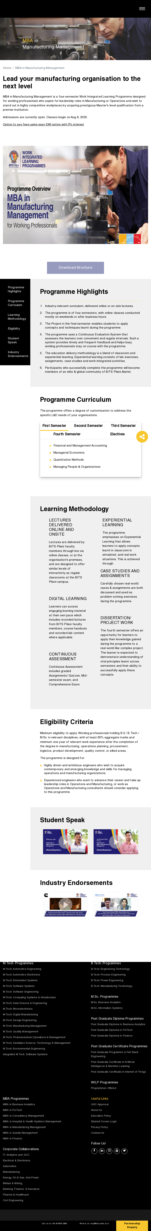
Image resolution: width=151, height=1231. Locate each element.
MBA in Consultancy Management (23, 1116)
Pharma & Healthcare (16, 1195)
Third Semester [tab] (123, 426)
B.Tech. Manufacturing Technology (111, 986)
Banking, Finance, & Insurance (21, 1189)
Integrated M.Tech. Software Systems (25, 1055)
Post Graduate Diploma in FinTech (112, 1030)
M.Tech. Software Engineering (21, 992)
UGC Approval (100, 1105)
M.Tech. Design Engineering (20, 1020)
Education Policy (101, 1116)
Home (7, 68)
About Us (96, 1110)
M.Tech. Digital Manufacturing (20, 1015)
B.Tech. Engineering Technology (110, 969)
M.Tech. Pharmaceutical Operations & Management (34, 1037)
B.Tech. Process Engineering (108, 975)
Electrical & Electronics (16, 1161)
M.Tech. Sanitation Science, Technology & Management (36, 1043)
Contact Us (97, 1133)
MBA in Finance (12, 1139)
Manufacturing (11, 1172)
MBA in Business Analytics (19, 1105)
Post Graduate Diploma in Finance (112, 1036)
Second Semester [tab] (88, 426)
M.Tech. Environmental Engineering (24, 1049)
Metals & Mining (12, 1184)
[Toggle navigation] (142, 8)
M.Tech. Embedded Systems (20, 981)
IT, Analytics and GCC (16, 1155)
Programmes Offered (103, 1088)
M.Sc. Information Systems (107, 1008)
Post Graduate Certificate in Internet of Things (118, 1072)
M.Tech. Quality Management (20, 1032)
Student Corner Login (104, 1122)
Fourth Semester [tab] (66, 435)
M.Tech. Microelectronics (18, 1009)
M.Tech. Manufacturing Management (24, 1026)
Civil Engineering (13, 1201)
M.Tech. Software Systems (19, 986)
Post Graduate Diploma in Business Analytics (118, 1025)
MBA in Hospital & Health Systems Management (32, 1122)
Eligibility (14, 329)
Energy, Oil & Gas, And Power (21, 1178)
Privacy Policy (99, 1127)
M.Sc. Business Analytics (106, 1003)
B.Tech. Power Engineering (107, 981)
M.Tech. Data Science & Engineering (25, 1003)
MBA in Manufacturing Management (24, 1127)
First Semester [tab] (54, 426)
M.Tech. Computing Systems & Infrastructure (29, 998)
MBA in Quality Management (20, 1133)
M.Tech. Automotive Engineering (22, 969)
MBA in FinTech (12, 1110)
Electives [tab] (117, 435)
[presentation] (36, 841)
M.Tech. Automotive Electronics (21, 975)
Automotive (10, 1166)
